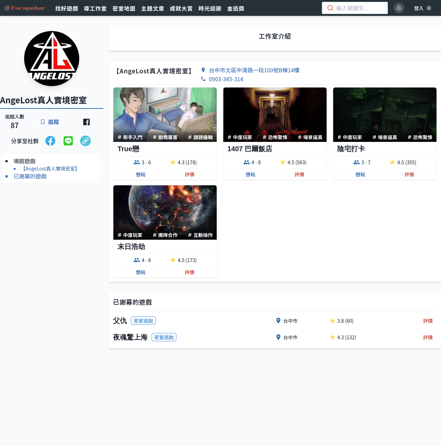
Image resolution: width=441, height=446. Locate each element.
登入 (422, 7)
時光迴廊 (210, 8)
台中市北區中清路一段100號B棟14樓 (254, 70)
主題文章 (152, 8)
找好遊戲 (66, 8)
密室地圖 (123, 8)
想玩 (140, 174)
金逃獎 (235, 8)
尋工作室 (95, 8)
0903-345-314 (226, 79)
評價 (189, 174)
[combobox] (355, 8)
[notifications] (398, 7)
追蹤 (49, 121)
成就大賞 (181, 8)
